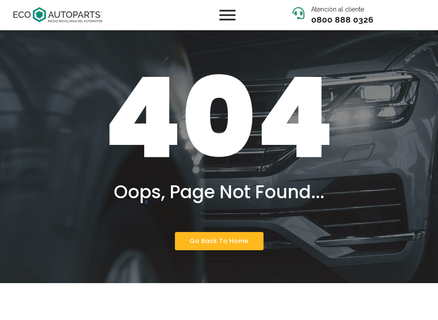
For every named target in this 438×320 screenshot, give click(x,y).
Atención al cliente (337, 9)
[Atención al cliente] (298, 14)
